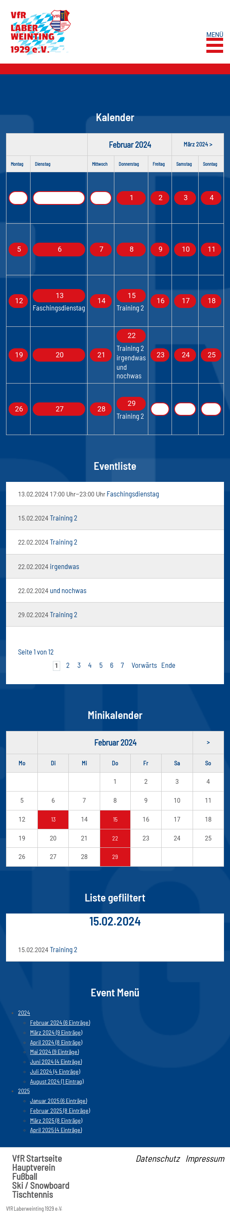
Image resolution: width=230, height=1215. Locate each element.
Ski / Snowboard (40, 1185)
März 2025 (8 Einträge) (56, 1120)
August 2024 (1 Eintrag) (56, 1081)
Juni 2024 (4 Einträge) (56, 1061)
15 (115, 819)
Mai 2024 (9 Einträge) (54, 1051)
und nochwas (129, 370)
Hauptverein (33, 1167)
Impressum (204, 1158)
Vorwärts (144, 665)
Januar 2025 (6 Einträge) (58, 1100)
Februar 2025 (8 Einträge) (60, 1110)
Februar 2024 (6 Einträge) (60, 1022)
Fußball (24, 1176)
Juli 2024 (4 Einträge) (55, 1071)
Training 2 (130, 307)
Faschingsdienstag (59, 307)
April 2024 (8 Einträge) (56, 1042)
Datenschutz (157, 1158)
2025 (24, 1090)
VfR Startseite (37, 1158)
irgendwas (131, 357)
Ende (168, 665)
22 (115, 838)
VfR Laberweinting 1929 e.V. (34, 1209)
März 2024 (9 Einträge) (56, 1032)
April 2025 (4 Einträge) (56, 1129)
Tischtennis (32, 1194)
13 (53, 819)
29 (115, 856)
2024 (24, 1012)
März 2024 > (198, 144)
